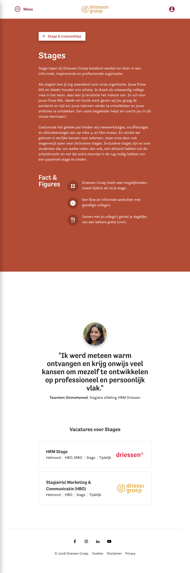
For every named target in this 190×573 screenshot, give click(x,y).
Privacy (130, 554)
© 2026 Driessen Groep (71, 554)
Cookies (97, 554)
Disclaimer (114, 554)
